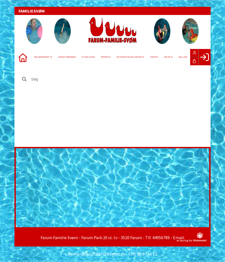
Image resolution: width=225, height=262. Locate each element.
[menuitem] (22, 57)
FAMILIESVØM (32, 11)
